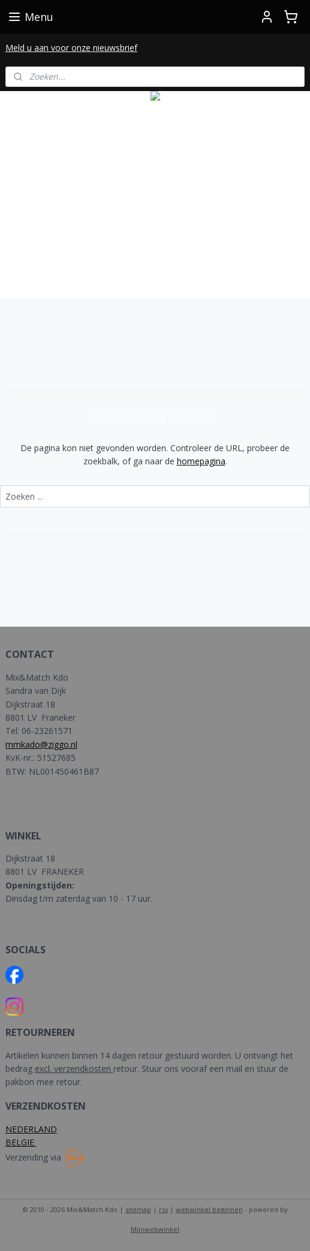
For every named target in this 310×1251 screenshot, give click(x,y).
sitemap (138, 1209)
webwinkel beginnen (209, 1209)
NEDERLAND (31, 1129)
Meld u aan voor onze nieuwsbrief (71, 47)
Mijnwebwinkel (155, 1229)
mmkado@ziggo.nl (41, 744)
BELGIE (21, 1142)
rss (163, 1209)
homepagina (201, 461)
